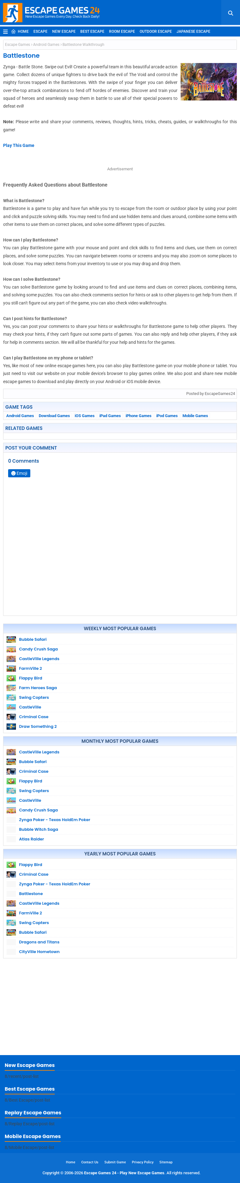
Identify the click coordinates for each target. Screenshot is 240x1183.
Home (20, 31)
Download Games (54, 415)
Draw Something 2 (38, 726)
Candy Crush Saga (38, 649)
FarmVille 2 (30, 668)
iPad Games (110, 415)
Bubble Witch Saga (38, 829)
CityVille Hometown (39, 952)
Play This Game (18, 145)
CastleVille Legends (39, 659)
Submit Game (115, 1162)
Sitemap (165, 1162)
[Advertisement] (120, 1008)
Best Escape (92, 31)
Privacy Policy (142, 1162)
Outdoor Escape (156, 31)
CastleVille (30, 707)
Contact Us (89, 1162)
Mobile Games (195, 415)
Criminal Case (33, 717)
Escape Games (17, 44)
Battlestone (31, 894)
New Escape (64, 31)
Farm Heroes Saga (38, 688)
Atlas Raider (31, 839)
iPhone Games (139, 415)
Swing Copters (34, 697)
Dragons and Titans (39, 942)
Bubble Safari (33, 639)
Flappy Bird (30, 678)
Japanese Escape (193, 31)
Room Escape (122, 31)
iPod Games (167, 415)
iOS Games (85, 415)
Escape (40, 31)
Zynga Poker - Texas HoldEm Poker (54, 820)
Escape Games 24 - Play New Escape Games (124, 1173)
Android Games (46, 44)
